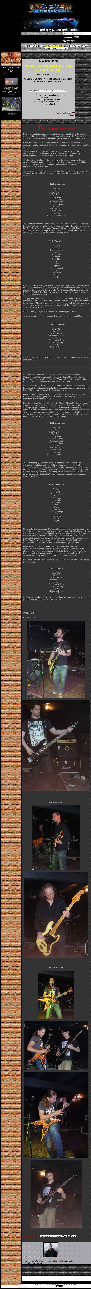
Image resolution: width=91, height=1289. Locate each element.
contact (52, 1287)
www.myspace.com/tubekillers (48, 99)
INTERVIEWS (61, 48)
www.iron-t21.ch (48, 104)
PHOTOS (29, 612)
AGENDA (38, 46)
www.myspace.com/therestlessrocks (48, 102)
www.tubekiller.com (48, 97)
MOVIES (48, 48)
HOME (28, 46)
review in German (64, 113)
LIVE (82, 46)
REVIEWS (72, 46)
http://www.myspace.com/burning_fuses (48, 95)
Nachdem (27, 375)
